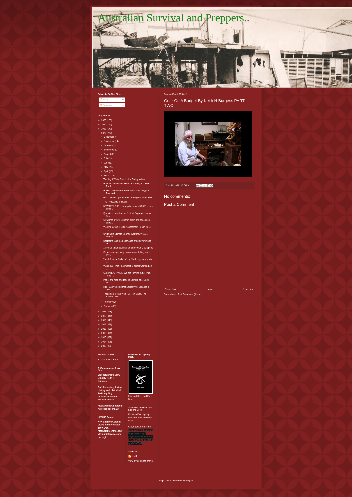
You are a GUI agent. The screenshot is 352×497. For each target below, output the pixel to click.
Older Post (248, 289)
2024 (104, 124)
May (106, 167)
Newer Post (170, 289)
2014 (104, 341)
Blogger (189, 480)
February (108, 302)
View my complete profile (140, 461)
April (106, 171)
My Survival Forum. (110, 359)
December (109, 137)
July (106, 158)
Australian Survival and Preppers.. (174, 18)
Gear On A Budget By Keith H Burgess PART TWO (128, 197)
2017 (104, 329)
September (109, 149)
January (108, 306)
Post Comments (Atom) (188, 294)
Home (210, 289)
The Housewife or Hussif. (115, 201)
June (106, 162)
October (108, 145)
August (107, 154)
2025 (104, 120)
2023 (104, 128)
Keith (135, 456)
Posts (104, 99)
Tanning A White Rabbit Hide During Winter (124, 179)
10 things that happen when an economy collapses (128, 247)
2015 (104, 337)
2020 (104, 316)
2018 (104, 324)
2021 (104, 311)
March (107, 175)
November (109, 141)
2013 (104, 346)
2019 (104, 320)
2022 (104, 133)
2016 (104, 333)
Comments (106, 105)
